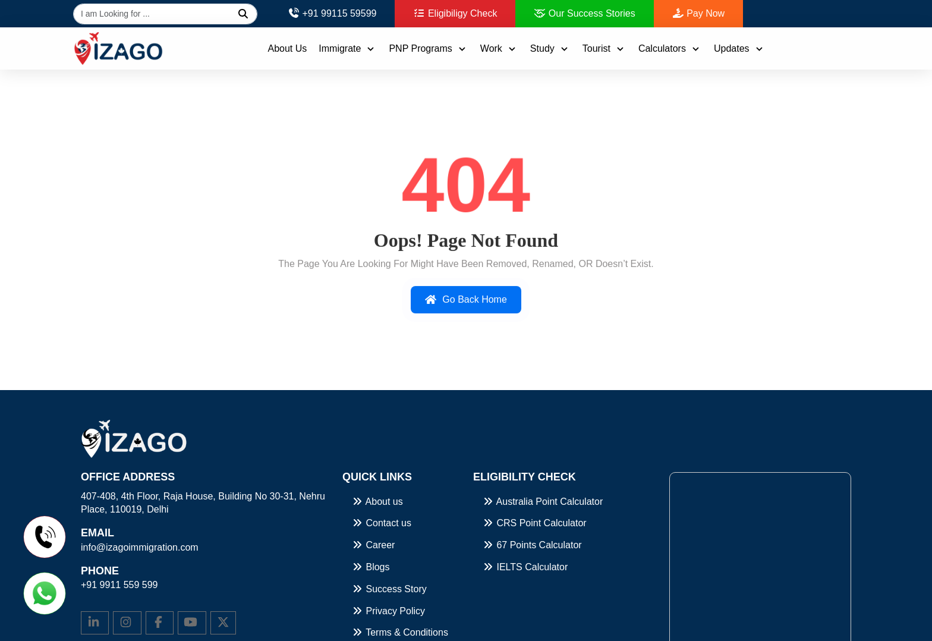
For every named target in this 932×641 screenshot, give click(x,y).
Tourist (604, 48)
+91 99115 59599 (332, 13)
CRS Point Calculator (534, 523)
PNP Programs (428, 48)
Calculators (670, 48)
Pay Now (698, 13)
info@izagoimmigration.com (140, 547)
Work (499, 48)
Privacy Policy (388, 611)
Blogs (370, 567)
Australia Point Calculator (542, 502)
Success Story (389, 589)
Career (373, 545)
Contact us (381, 523)
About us (377, 502)
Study (550, 48)
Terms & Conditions (399, 632)
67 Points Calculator (532, 545)
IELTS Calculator (525, 567)
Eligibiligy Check (455, 13)
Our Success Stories (584, 13)
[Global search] (165, 14)
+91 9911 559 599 (119, 585)
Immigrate (348, 48)
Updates (739, 48)
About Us (287, 48)
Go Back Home (466, 301)
